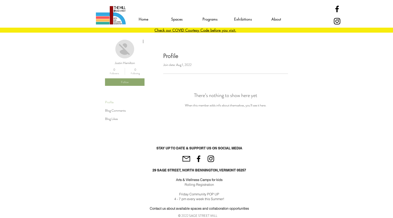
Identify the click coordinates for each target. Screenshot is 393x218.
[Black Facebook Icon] (337, 9)
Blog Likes (111, 118)
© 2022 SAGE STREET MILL (197, 215)
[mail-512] (186, 158)
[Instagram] (337, 21)
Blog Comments (115, 110)
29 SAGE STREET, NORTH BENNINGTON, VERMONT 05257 (199, 170)
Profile (109, 102)
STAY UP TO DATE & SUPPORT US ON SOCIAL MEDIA (199, 148)
